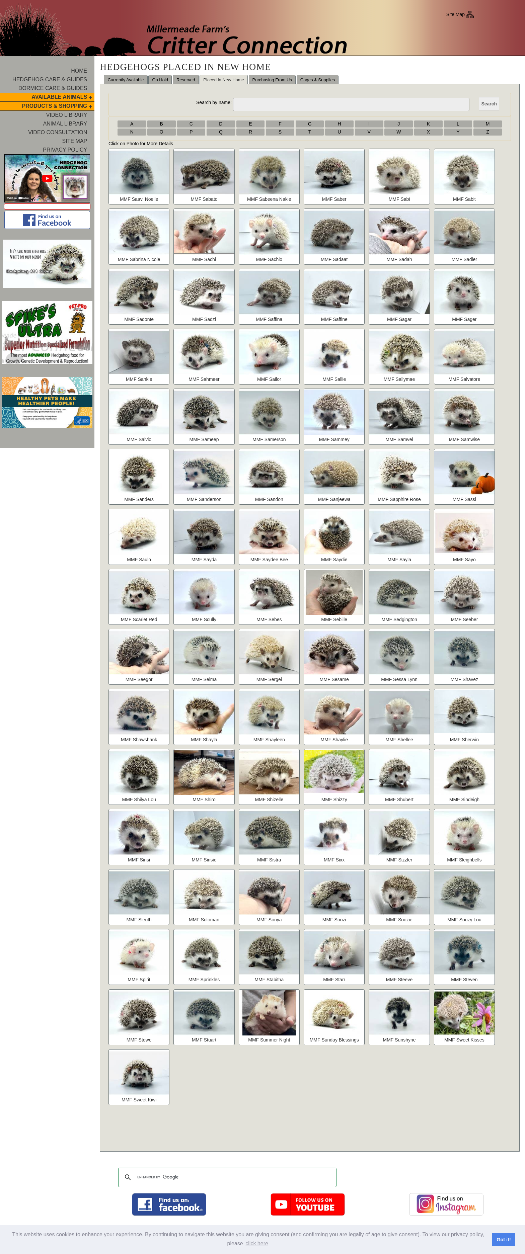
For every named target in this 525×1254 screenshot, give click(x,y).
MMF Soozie (399, 919)
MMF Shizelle (269, 799)
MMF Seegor (139, 679)
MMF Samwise (464, 439)
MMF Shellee (399, 739)
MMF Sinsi (139, 859)
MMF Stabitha (269, 979)
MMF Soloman (204, 919)
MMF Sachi (204, 259)
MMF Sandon (269, 499)
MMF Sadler (464, 259)
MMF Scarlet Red (139, 619)
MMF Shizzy (334, 799)
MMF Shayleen (269, 739)
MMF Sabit (464, 199)
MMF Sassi (464, 499)
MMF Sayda (204, 559)
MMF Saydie (334, 559)
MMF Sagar (399, 319)
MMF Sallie (334, 379)
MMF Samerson (269, 439)
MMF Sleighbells (464, 859)
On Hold (160, 79)
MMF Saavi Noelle (139, 199)
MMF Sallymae (399, 379)
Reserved (185, 79)
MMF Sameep (204, 439)
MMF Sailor (269, 379)
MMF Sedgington (399, 619)
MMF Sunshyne (399, 1039)
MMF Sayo (464, 559)
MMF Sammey (334, 439)
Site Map (455, 14)
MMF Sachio (269, 259)
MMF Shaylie (334, 739)
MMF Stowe (139, 1039)
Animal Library (65, 124)
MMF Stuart (204, 1039)
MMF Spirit (139, 979)
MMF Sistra (269, 859)
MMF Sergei (269, 679)
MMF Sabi (399, 199)
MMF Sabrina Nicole (139, 259)
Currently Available (125, 79)
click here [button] (256, 1243)
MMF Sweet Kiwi (139, 1099)
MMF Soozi (334, 919)
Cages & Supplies (317, 79)
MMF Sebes (269, 619)
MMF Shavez (464, 679)
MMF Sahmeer (204, 379)
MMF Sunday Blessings (334, 1039)
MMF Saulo (139, 559)
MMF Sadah (399, 259)
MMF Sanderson (204, 499)
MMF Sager (464, 319)
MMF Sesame (334, 679)
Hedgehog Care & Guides (49, 79)
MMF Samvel (399, 439)
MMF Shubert (399, 799)
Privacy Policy (65, 150)
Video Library (66, 115)
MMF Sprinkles (204, 979)
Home (79, 71)
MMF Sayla (399, 559)
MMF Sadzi (204, 319)
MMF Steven (464, 979)
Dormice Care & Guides (52, 88)
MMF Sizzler (399, 859)
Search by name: (214, 102)
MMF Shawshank (139, 739)
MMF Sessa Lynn (399, 679)
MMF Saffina (269, 319)
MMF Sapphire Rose (399, 499)
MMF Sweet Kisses (464, 1039)
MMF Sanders (139, 499)
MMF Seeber (464, 619)
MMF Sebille (334, 619)
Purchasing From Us (272, 79)
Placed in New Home (223, 79)
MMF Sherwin (464, 739)
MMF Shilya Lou (139, 799)
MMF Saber (334, 199)
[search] (226, 1177)
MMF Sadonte (139, 319)
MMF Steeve (399, 979)
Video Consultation (57, 132)
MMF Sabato (204, 199)
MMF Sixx (334, 859)
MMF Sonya (269, 919)
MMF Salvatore (464, 379)
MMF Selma (204, 679)
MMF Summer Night (269, 1039)
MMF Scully (204, 619)
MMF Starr (334, 979)
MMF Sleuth (138, 919)
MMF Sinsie (204, 859)
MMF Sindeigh (464, 799)
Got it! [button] (504, 1239)
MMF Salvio (139, 439)
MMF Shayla (204, 739)
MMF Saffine (334, 319)
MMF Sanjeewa (334, 499)
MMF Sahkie (139, 379)
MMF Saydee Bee (269, 559)
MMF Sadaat (334, 259)
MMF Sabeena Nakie (269, 199)
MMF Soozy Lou (464, 919)
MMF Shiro (204, 799)
